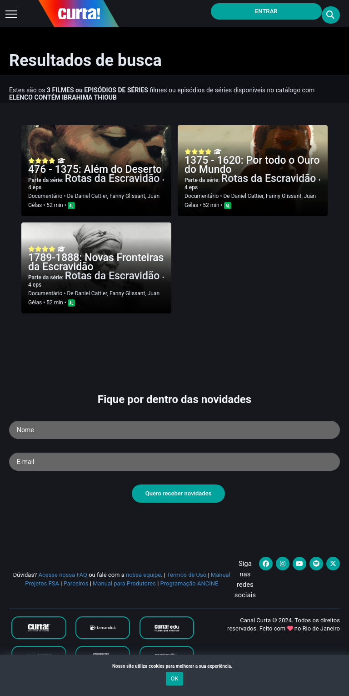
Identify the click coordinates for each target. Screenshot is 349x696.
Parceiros (76, 583)
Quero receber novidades (178, 493)
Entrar (266, 11)
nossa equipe (143, 574)
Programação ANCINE (189, 583)
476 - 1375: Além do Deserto (95, 169)
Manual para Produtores (124, 583)
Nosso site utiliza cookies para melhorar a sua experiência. (174, 666)
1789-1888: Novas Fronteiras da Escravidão (96, 262)
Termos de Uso (186, 574)
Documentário (45, 196)
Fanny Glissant (127, 196)
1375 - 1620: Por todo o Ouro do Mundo (252, 165)
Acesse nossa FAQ (62, 574)
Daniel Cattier (91, 196)
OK (174, 678)
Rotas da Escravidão (113, 178)
